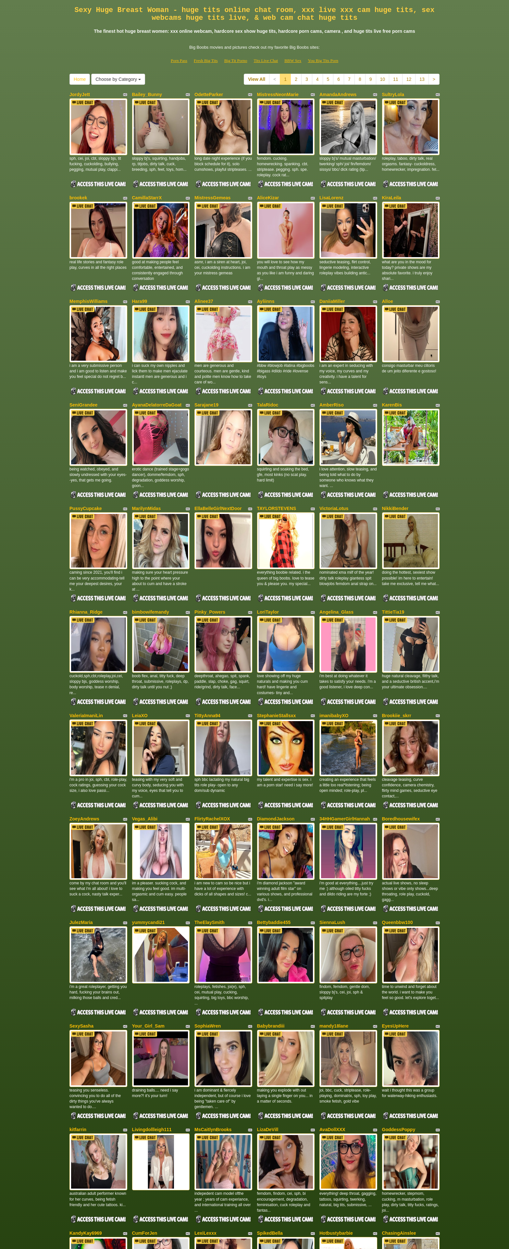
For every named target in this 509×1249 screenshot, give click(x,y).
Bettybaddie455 (274, 806)
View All (256, 79)
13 (422, 79)
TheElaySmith (209, 806)
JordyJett (79, 94)
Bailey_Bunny (147, 94)
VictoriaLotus (333, 450)
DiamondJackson (276, 717)
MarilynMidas (146, 450)
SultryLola (393, 94)
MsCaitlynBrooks (212, 985)
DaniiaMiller (332, 272)
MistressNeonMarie (278, 94)
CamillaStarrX (147, 183)
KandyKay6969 (85, 1074)
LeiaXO (140, 628)
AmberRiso (331, 361)
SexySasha (81, 896)
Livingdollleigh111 (152, 985)
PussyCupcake (85, 450)
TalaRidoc (268, 361)
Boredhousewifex (401, 717)
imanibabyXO (333, 628)
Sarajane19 (206, 361)
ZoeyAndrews (84, 717)
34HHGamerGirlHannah (344, 717)
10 (382, 79)
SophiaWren (207, 896)
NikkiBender (395, 450)
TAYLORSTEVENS (276, 450)
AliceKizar (268, 183)
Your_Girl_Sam (148, 896)
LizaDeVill (268, 985)
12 (409, 79)
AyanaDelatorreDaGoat (157, 361)
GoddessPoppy (399, 985)
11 (395, 79)
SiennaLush (332, 806)
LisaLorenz (331, 183)
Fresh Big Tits (206, 60)
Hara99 (139, 272)
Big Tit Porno (235, 60)
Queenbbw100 (397, 806)
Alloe (387, 272)
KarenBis (392, 361)
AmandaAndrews (337, 94)
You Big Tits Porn (323, 60)
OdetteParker (208, 94)
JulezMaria (81, 806)
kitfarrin (77, 985)
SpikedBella (270, 1074)
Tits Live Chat (266, 60)
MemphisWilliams (88, 272)
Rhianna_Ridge (86, 539)
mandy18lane (333, 896)
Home (80, 79)
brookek (78, 183)
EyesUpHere (395, 896)
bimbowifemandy (150, 539)
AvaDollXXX (332, 985)
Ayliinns (266, 272)
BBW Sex (292, 60)
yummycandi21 (148, 806)
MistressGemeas (212, 183)
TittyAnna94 (207, 628)
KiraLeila (391, 183)
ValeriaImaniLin (86, 628)
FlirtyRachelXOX (212, 717)
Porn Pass (179, 60)
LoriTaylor (268, 539)
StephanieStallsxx (276, 628)
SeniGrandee (83, 361)
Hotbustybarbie (336, 1074)
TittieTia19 (393, 539)
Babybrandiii (271, 896)
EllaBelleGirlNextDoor (218, 450)
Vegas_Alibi (145, 717)
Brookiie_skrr (396, 628)
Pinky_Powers (209, 539)
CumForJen (144, 1074)
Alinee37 (203, 272)
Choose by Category (118, 79)
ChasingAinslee (399, 1074)
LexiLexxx (205, 1074)
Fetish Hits (278, 1239)
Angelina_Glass (336, 539)
